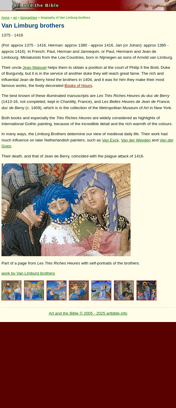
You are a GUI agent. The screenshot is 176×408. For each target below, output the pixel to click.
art (15, 17)
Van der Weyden (136, 140)
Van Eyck (110, 140)
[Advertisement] (87, 363)
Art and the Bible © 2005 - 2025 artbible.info (88, 313)
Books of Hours (78, 85)
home (5, 17)
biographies (28, 17)
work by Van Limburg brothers (28, 273)
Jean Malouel (35, 67)
